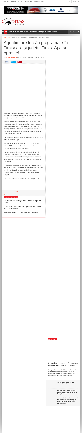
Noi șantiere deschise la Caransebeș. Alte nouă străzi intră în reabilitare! (63, 364)
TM (6, 32)
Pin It (6, 194)
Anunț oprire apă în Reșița (65, 382)
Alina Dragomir (11, 57)
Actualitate (12, 32)
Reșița (13, 1)
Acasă (5, 37)
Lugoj (20, 1)
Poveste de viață (40, 1)
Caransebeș (28, 1)
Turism (55, 32)
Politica (20, 32)
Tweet (16, 192)
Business (33, 32)
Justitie (26, 32)
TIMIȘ (9, 37)
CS (3, 32)
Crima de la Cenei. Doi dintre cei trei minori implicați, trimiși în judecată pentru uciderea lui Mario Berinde (67, 400)
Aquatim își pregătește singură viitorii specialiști (21, 212)
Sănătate (48, 32)
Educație (41, 32)
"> (63, 121)
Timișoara (6, 1)
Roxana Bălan (51, 368)
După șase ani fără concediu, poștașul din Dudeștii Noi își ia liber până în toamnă (67, 392)
